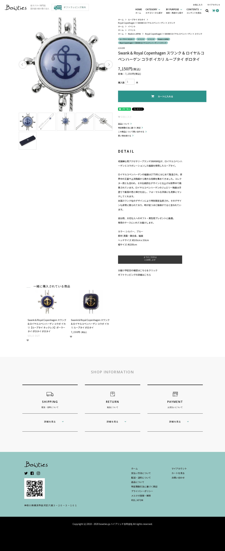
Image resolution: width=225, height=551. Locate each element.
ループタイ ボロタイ (136, 19)
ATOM (140, 500)
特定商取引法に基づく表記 (129, 127)
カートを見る (178, 473)
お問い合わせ (178, 477)
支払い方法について (141, 473)
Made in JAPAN (134, 33)
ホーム (121, 19)
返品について (123, 123)
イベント (132, 26)
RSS (133, 500)
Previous (23, 64)
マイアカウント (213, 4)
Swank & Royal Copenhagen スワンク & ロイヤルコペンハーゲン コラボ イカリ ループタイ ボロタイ (90, 323)
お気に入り (197, 4)
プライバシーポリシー (142, 491)
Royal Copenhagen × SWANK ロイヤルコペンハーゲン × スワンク (146, 22)
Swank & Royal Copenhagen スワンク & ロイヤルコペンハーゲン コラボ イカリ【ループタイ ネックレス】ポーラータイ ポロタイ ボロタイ (47, 325)
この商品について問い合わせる (131, 131)
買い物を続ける (124, 135)
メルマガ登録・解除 (141, 495)
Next (108, 64)
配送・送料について (141, 477)
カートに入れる (162, 96)
